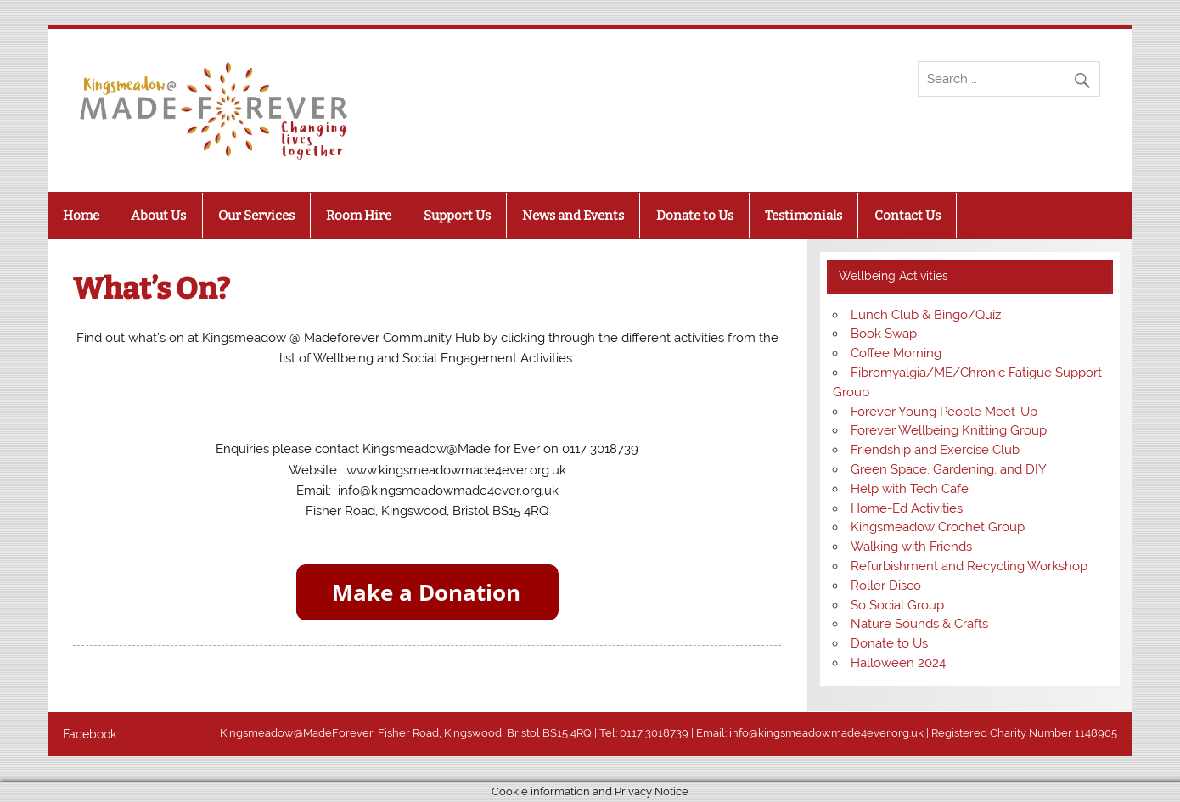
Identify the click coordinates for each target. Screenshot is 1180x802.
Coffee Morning (896, 353)
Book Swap (884, 333)
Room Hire (358, 215)
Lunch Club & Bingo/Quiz (926, 314)
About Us (158, 215)
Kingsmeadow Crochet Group (938, 527)
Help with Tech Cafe (910, 488)
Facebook (89, 735)
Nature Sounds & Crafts (919, 623)
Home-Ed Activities (907, 508)
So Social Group (897, 605)
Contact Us (907, 215)
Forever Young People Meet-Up (944, 411)
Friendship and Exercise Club (935, 449)
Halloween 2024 (898, 662)
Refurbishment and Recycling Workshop (969, 566)
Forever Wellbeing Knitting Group (949, 430)
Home (81, 215)
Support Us (457, 215)
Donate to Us (694, 215)
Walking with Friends (911, 546)
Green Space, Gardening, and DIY (949, 469)
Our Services (256, 215)
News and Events (573, 215)
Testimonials (803, 215)
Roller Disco (886, 585)
